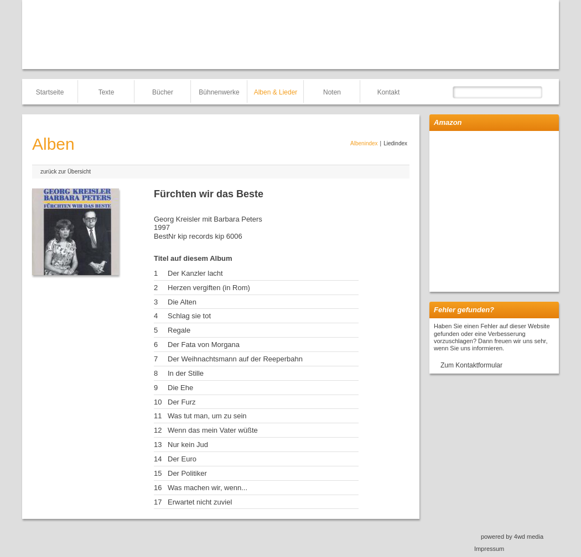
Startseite (50, 92)
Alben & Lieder (276, 92)
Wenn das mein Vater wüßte (213, 430)
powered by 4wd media (512, 536)
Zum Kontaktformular (471, 365)
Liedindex (395, 143)
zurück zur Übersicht (65, 172)
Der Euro (182, 459)
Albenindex (363, 143)
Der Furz (182, 402)
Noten (332, 92)
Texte (106, 92)
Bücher (162, 92)
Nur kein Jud (188, 444)
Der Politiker (187, 473)
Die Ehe (180, 387)
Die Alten (182, 302)
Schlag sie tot (189, 316)
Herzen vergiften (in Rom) (209, 287)
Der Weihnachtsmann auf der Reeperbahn (235, 359)
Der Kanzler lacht (195, 273)
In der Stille (186, 373)
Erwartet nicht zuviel (200, 502)
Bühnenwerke (219, 92)
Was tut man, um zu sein (207, 416)
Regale (179, 330)
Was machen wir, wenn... (207, 488)
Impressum (489, 548)
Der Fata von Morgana (204, 344)
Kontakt (388, 92)
